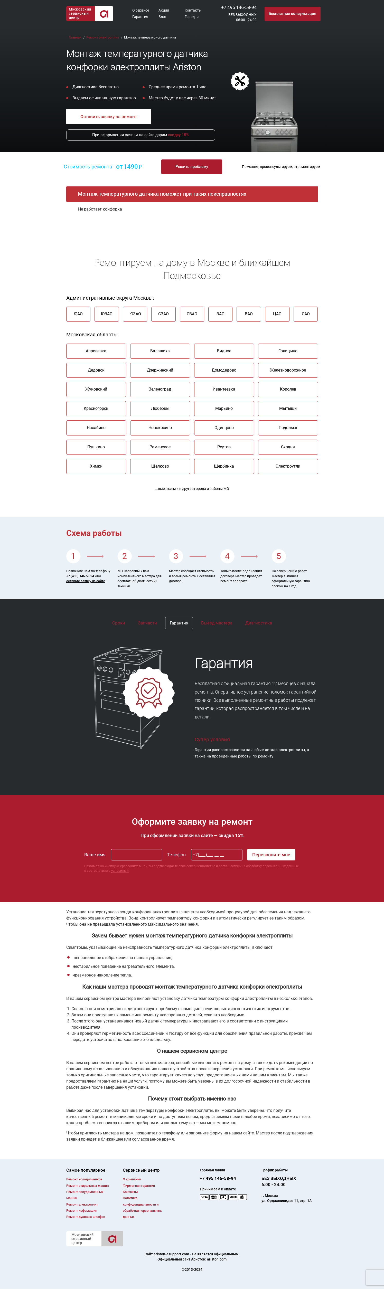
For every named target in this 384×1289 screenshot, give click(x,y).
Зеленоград (160, 389)
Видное (224, 350)
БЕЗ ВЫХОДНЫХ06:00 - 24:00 (242, 17)
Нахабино (96, 427)
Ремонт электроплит (82, 1204)
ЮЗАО (135, 313)
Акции (163, 10)
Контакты (193, 10)
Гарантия (140, 17)
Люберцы (160, 408)
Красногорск (96, 408)
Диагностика (258, 622)
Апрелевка (96, 350)
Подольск (288, 427)
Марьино (224, 408)
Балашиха (160, 350)
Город (190, 17)
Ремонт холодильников (84, 1179)
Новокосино (160, 427)
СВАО (192, 313)
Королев (288, 389)
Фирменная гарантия (139, 1186)
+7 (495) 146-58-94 (80, 576)
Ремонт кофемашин (81, 1210)
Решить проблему (191, 166)
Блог (162, 17)
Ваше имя (95, 854)
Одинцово (224, 427)
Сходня (288, 446)
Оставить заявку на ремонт (108, 116)
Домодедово (224, 370)
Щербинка (224, 466)
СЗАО (163, 313)
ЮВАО (107, 313)
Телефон (176, 854)
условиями (120, 871)
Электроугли (288, 466)
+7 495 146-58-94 (239, 7)
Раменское (160, 446)
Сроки (118, 622)
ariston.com (217, 1259)
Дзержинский (160, 370)
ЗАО (220, 313)
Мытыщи (288, 408)
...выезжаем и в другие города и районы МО (192, 489)
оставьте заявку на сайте (85, 581)
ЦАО (277, 313)
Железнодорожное (288, 370)
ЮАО (78, 313)
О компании (132, 1179)
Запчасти (147, 622)
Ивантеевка (224, 389)
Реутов (224, 446)
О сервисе (140, 10)
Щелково (160, 466)
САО (306, 313)
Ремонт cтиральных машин (87, 1186)
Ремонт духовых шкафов (85, 1217)
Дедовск (96, 370)
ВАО (249, 313)
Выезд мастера (216, 622)
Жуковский (96, 389)
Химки (96, 466)
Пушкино (96, 446)
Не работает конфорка (100, 209)
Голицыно (287, 350)
